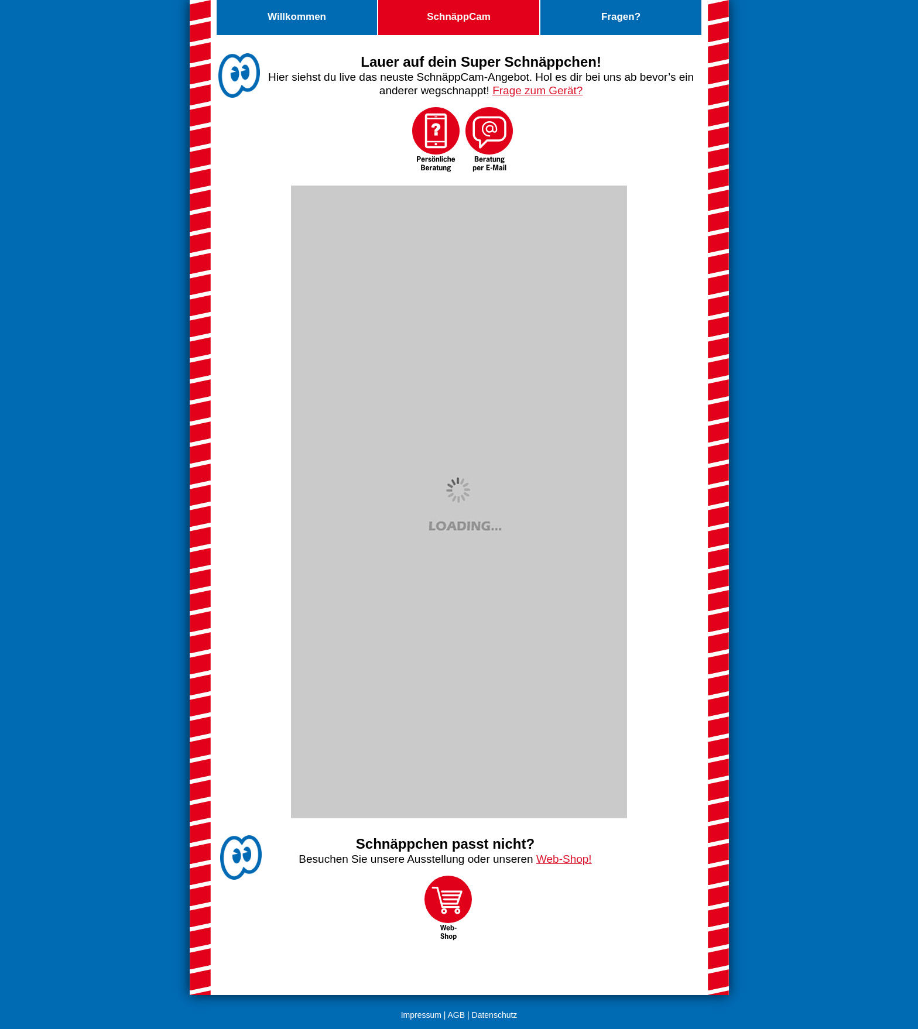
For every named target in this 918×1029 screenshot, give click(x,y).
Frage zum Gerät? (537, 90)
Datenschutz (495, 1015)
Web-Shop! (564, 859)
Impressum (421, 1015)
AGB (456, 1015)
